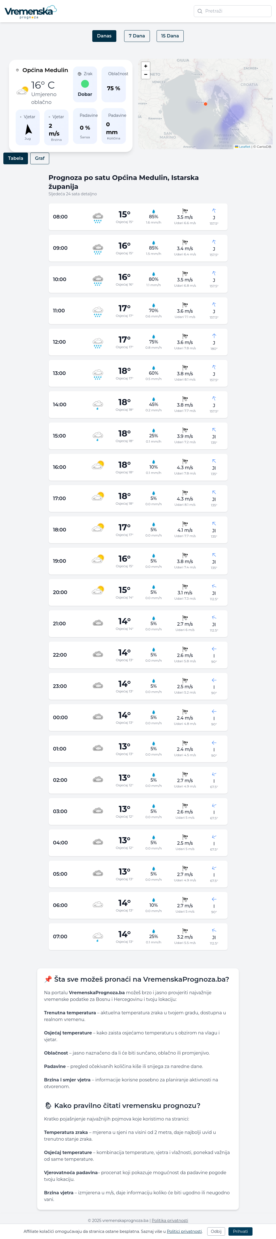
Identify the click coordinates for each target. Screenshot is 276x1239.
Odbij (216, 1231)
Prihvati (240, 1231)
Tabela (15, 158)
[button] (205, 104)
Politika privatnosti (170, 1220)
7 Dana (137, 36)
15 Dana (170, 36)
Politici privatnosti (184, 1231)
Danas (104, 36)
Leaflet (243, 146)
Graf (39, 158)
